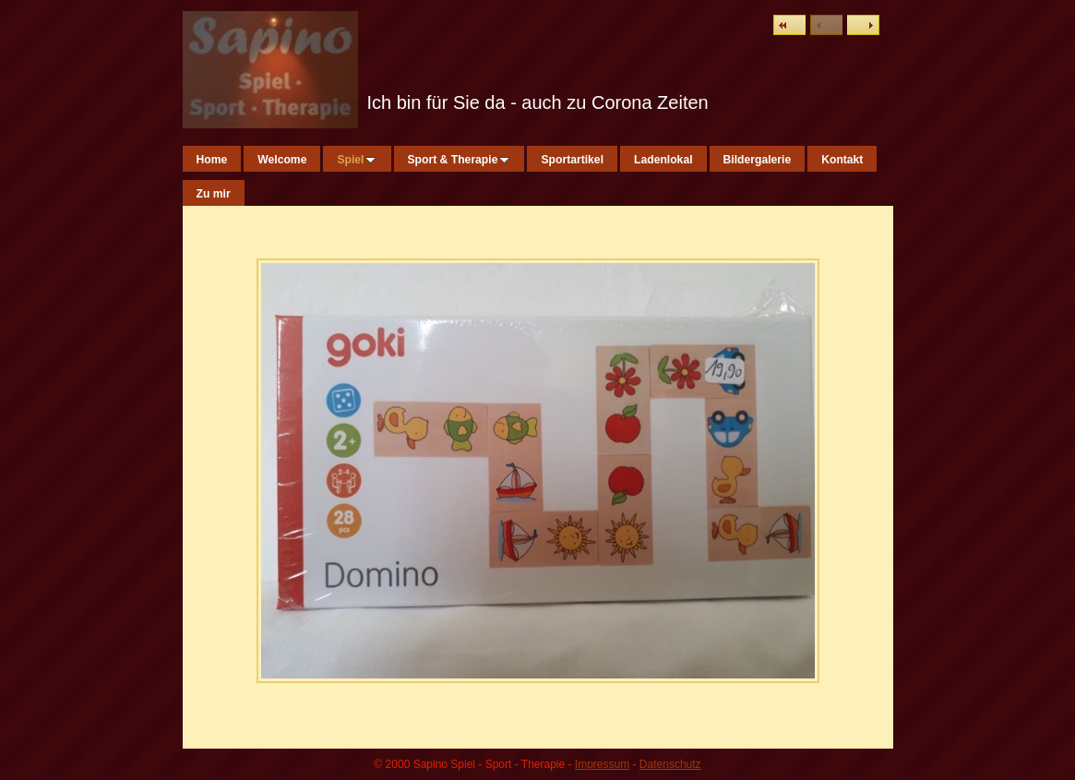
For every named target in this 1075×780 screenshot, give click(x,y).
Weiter (863, 25)
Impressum (602, 764)
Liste (789, 25)
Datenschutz (670, 764)
